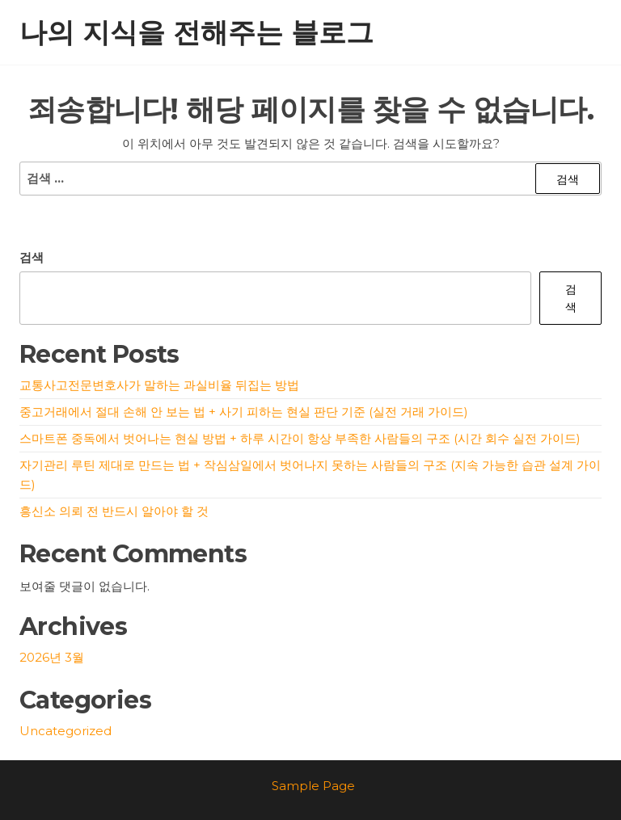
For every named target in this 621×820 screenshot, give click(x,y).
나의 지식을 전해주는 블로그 (196, 32)
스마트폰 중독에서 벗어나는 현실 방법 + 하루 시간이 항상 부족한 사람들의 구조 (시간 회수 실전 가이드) (300, 438)
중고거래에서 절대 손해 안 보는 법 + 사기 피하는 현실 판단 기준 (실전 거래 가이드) (243, 411)
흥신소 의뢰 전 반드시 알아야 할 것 (114, 511)
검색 (31, 257)
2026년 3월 (51, 657)
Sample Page (313, 785)
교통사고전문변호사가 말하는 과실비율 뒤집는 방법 (159, 385)
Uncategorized (65, 730)
